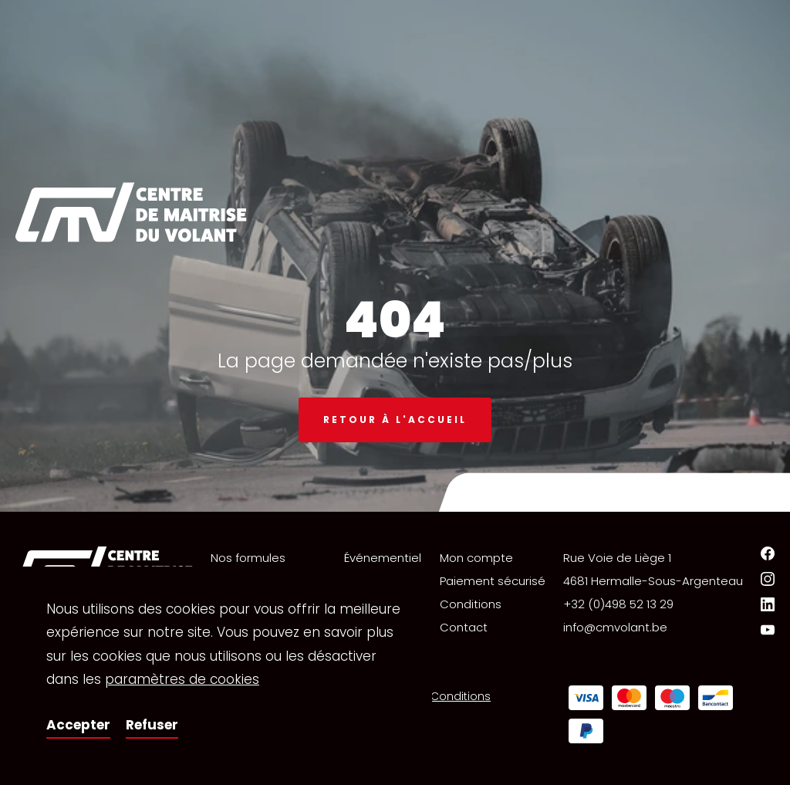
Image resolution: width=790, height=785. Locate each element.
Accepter (78, 725)
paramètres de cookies (182, 679)
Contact (464, 627)
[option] (395, 256)
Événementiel (382, 558)
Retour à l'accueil (395, 419)
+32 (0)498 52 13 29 (618, 604)
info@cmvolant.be (615, 627)
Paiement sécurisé (492, 581)
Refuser (152, 725)
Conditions (470, 604)
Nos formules (248, 558)
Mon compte (476, 558)
